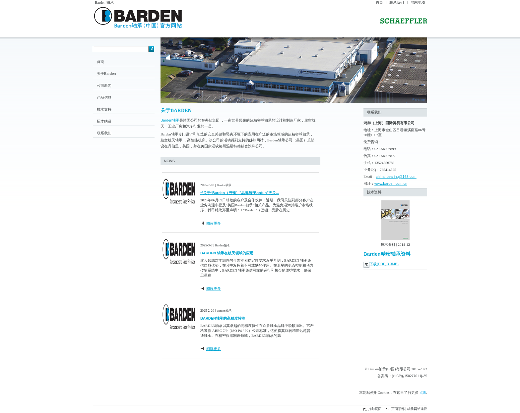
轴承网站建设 (417, 409)
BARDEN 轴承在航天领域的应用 (226, 253)
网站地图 (418, 2)
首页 (379, 2)
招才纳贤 (104, 121)
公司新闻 (104, 85)
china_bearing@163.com (396, 177)
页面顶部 (398, 409)
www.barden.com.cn (390, 183)
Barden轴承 (170, 120)
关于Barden (106, 74)
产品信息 (104, 97)
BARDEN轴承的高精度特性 (222, 318)
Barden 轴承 (104, 2)
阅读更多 (213, 223)
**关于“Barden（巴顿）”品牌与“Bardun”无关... (239, 193)
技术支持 (104, 109)
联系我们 (396, 2)
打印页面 (374, 409)
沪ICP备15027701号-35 (409, 376)
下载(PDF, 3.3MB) (384, 264)
